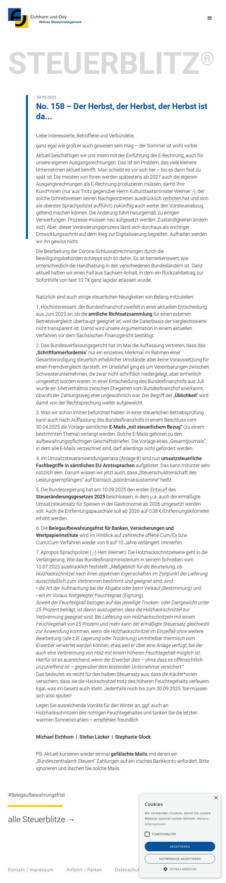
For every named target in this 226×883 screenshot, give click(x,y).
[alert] (180, 835)
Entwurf (158, 489)
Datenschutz (128, 869)
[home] (44, 18)
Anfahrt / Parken (84, 869)
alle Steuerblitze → (41, 819)
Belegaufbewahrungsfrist (38, 795)
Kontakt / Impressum (30, 869)
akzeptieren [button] (180, 846)
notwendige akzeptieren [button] (180, 859)
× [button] (216, 798)
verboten (172, 198)
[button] (210, 18)
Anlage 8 (130, 458)
